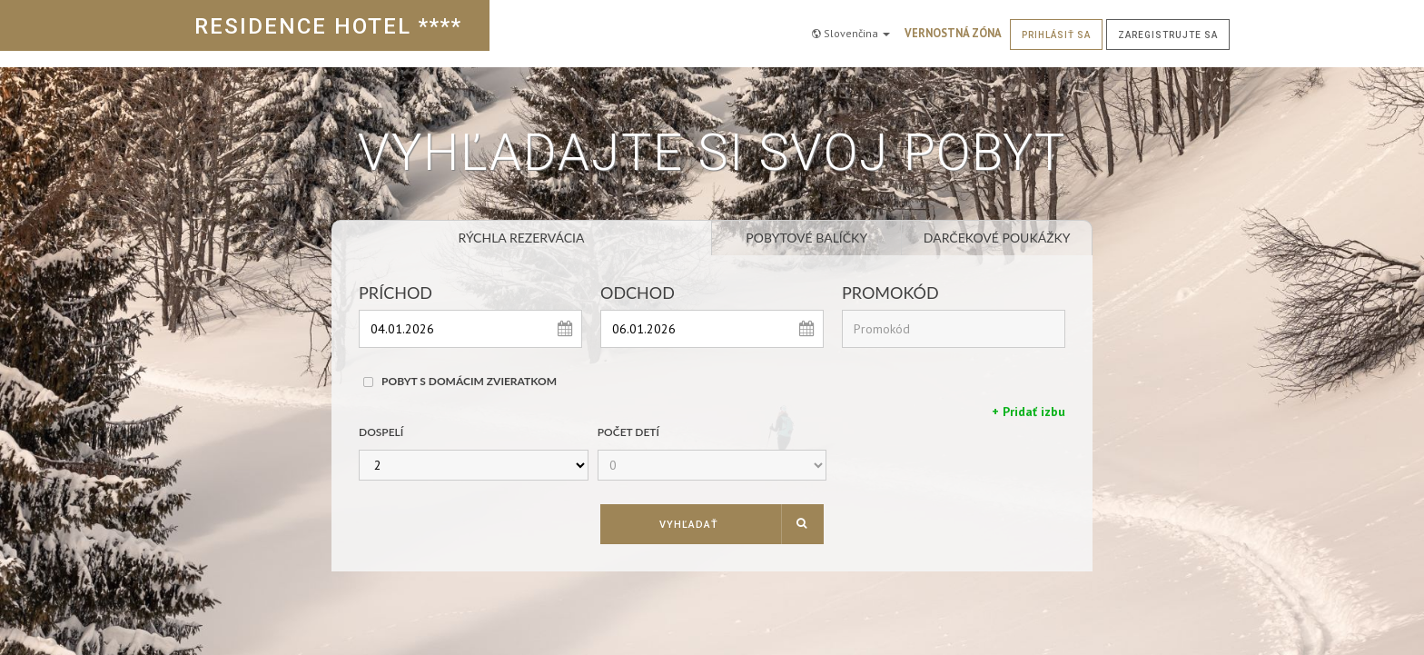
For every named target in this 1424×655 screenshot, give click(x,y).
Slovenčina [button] (851, 24)
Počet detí (628, 432)
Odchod (637, 293)
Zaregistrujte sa (1168, 25)
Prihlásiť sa (1056, 25)
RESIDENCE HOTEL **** (328, 26)
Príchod (395, 293)
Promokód (890, 293)
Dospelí (381, 432)
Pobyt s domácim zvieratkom (469, 381)
